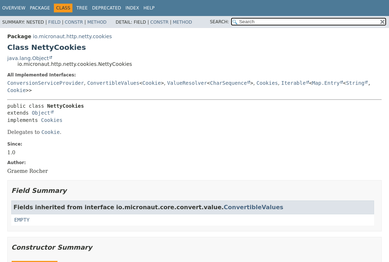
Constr (74, 22)
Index (132, 8)
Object (41, 113)
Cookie (151, 83)
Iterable (293, 83)
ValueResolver (187, 83)
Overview (13, 8)
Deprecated (106, 8)
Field (54, 22)
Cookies (267, 83)
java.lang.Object (28, 58)
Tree (82, 8)
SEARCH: (219, 21)
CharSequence (228, 83)
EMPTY (21, 220)
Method (97, 22)
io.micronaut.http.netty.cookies (72, 36)
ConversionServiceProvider (45, 83)
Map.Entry (326, 83)
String (355, 83)
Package (40, 8)
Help (149, 8)
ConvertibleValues (113, 83)
